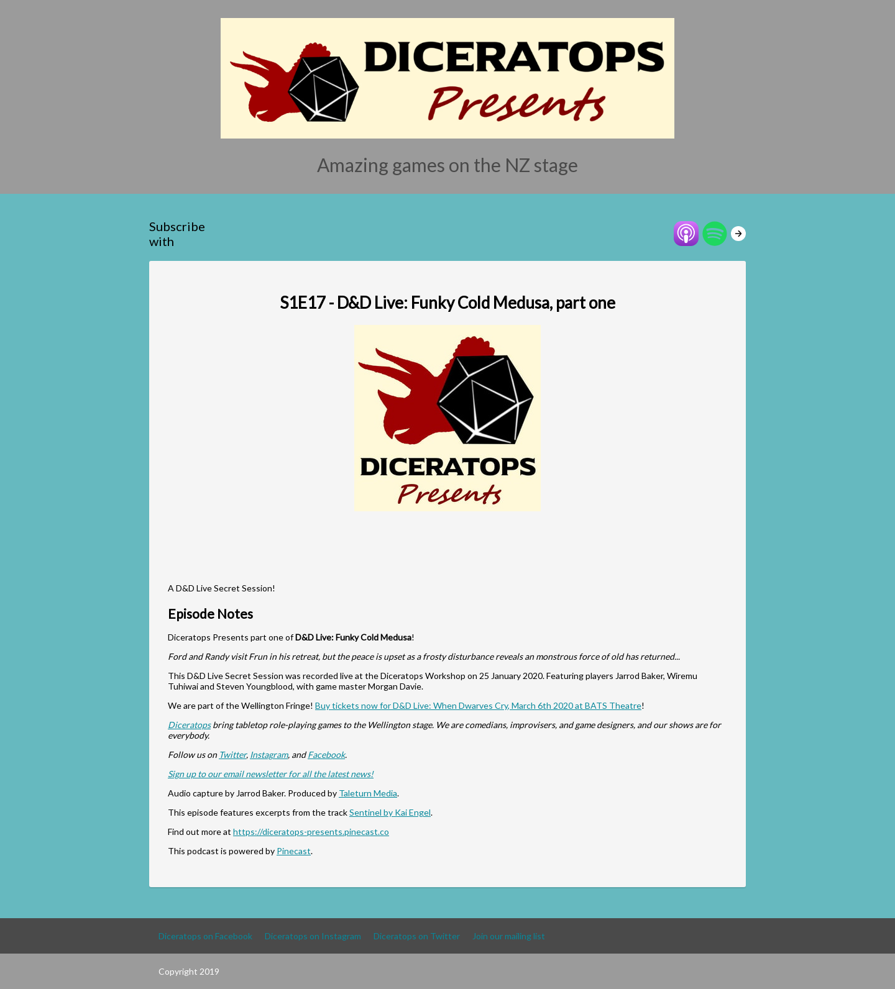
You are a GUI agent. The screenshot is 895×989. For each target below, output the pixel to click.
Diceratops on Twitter (417, 936)
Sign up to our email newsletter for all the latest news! (271, 773)
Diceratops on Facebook (205, 936)
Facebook (326, 754)
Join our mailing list (508, 936)
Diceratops (189, 724)
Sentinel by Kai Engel (390, 812)
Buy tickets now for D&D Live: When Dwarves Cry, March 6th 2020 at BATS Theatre (478, 705)
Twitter (232, 754)
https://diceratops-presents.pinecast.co (311, 831)
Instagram (269, 754)
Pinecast (294, 850)
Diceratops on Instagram (313, 936)
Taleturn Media (368, 793)
